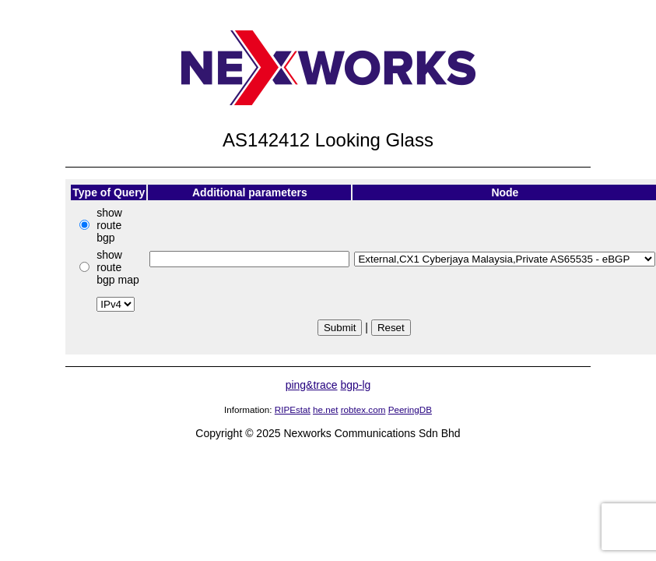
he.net (325, 409)
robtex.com (363, 409)
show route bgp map (117, 267)
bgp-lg (355, 385)
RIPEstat (292, 409)
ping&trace (312, 385)
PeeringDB (410, 409)
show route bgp (109, 225)
